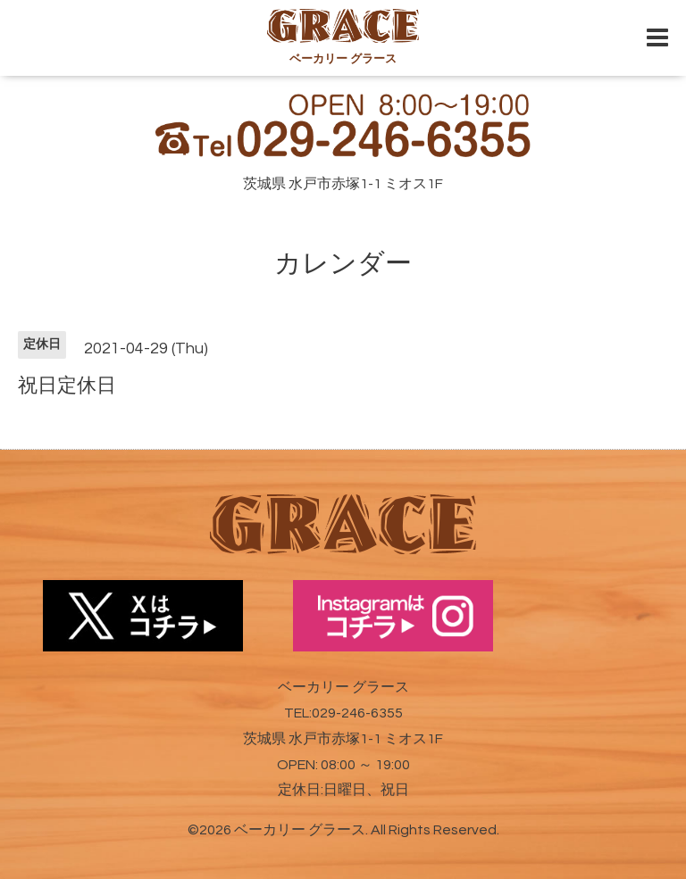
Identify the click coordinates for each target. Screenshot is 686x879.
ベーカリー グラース (299, 830)
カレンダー (343, 264)
